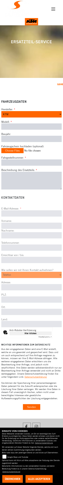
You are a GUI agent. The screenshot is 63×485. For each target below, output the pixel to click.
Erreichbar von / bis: (12, 263)
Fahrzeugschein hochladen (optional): (22, 146)
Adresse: (6, 291)
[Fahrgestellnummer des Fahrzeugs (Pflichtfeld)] (31, 162)
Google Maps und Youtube (17, 457)
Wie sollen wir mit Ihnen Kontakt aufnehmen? (27, 278)
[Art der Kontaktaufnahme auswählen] (31, 283)
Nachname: (8, 239)
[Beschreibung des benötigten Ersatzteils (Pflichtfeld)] (31, 180)
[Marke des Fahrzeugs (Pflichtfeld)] (31, 114)
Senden (31, 407)
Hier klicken (30, 333)
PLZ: (4, 303)
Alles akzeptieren (39, 479)
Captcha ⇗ (45, 337)
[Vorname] (31, 234)
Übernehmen (12, 479)
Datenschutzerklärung (36, 376)
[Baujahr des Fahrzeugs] (31, 139)
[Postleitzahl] (31, 308)
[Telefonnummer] (31, 256)
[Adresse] (31, 296)
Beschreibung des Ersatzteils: (19, 170)
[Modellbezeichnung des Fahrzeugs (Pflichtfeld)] (31, 126)
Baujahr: (6, 134)
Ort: (3, 315)
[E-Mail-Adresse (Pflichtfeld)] (31, 222)
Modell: (5, 121)
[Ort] (31, 320)
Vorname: (6, 229)
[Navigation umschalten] (53, 9)
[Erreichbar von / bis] (31, 268)
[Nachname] (31, 244)
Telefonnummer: (10, 251)
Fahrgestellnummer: (12, 157)
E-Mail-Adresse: (11, 217)
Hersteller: (7, 109)
